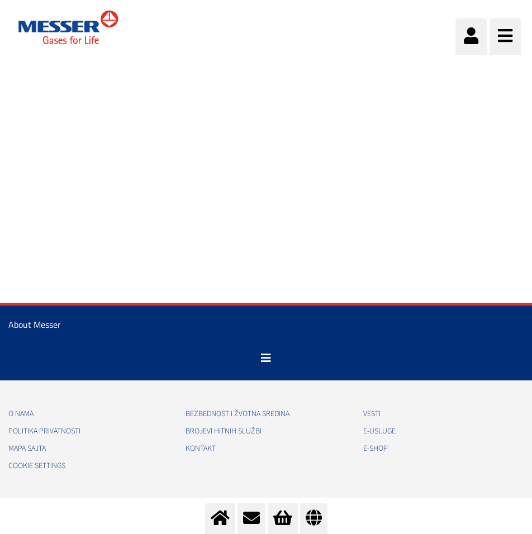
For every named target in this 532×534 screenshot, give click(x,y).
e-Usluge (379, 431)
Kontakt (201, 448)
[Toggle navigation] (266, 358)
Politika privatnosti (44, 431)
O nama (21, 413)
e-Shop (375, 448)
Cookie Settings (36, 465)
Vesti (372, 413)
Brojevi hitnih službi (224, 431)
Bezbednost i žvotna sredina (237, 413)
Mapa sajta (27, 448)
